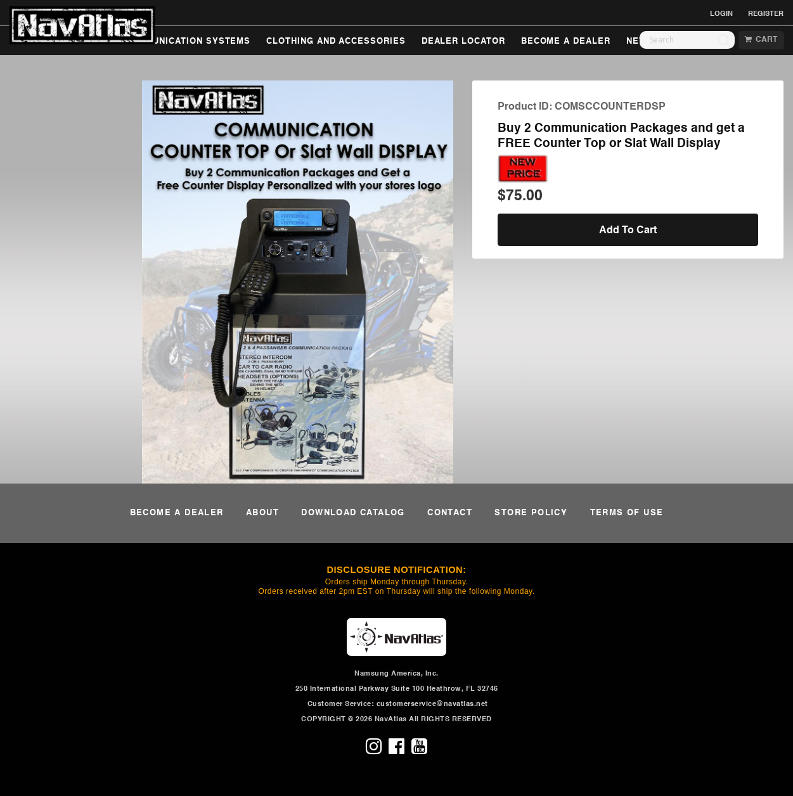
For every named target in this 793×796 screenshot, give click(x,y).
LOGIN (721, 14)
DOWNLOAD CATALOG (352, 513)
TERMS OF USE (627, 513)
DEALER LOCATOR (463, 41)
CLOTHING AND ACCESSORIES (335, 41)
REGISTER (765, 14)
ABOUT (262, 513)
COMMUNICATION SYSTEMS (188, 41)
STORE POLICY (530, 513)
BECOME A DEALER (565, 41)
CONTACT (449, 513)
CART (761, 40)
